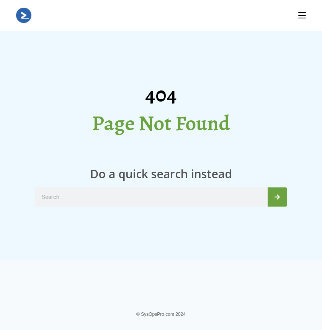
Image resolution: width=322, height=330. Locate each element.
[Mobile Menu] (302, 15)
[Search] (277, 197)
